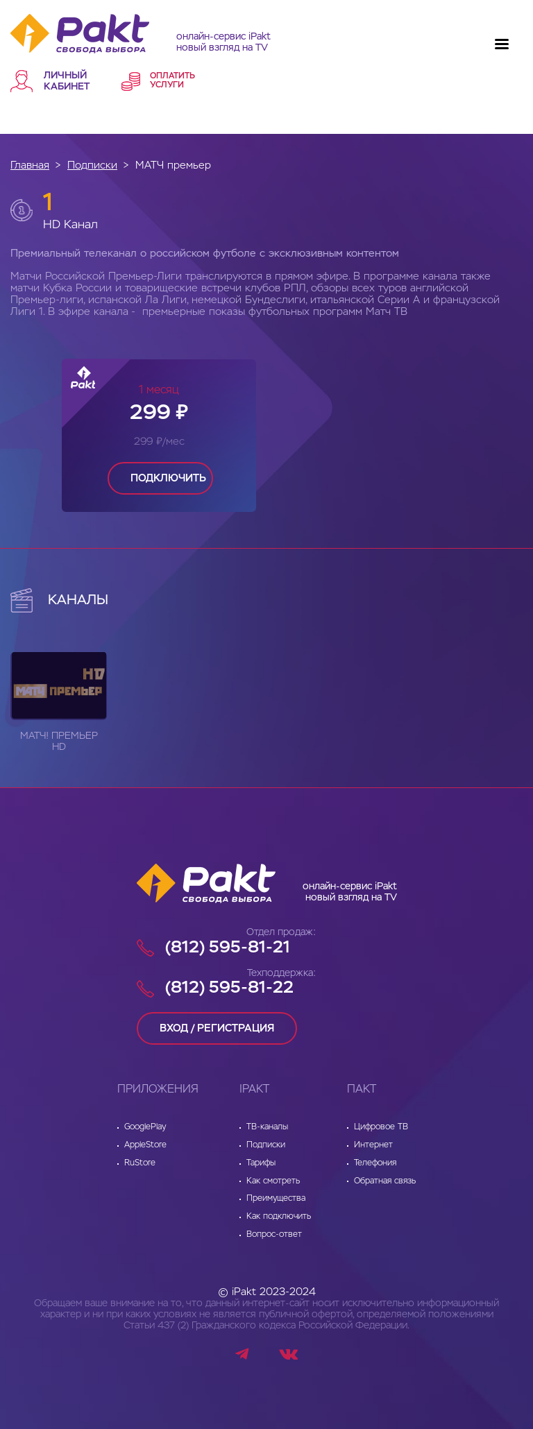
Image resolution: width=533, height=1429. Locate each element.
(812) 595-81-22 (229, 987)
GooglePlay (145, 1127)
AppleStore (145, 1145)
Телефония (375, 1163)
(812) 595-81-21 (227, 947)
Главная (29, 165)
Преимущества (275, 1199)
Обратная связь (385, 1181)
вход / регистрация (217, 1028)
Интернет (373, 1145)
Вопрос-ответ (274, 1235)
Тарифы (261, 1163)
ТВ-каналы (267, 1127)
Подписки (92, 165)
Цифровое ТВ (381, 1127)
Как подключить (278, 1217)
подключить (168, 478)
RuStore (139, 1163)
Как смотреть (273, 1181)
